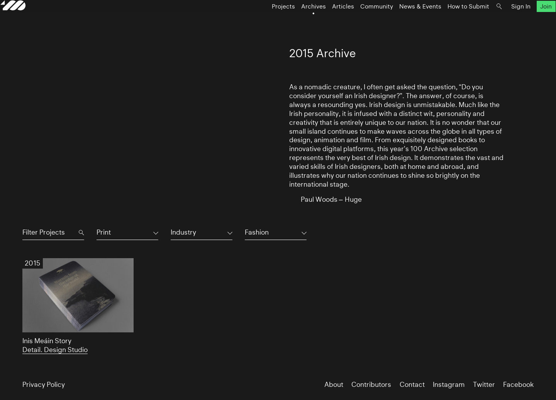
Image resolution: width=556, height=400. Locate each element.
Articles (321, 22)
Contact (412, 384)
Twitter (484, 384)
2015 (33, 263)
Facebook (518, 384)
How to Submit (446, 22)
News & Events (398, 22)
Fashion (257, 232)
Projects (261, 22)
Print (104, 232)
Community (354, 22)
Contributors (371, 384)
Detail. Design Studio (55, 350)
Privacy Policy (43, 384)
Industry (183, 232)
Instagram (449, 384)
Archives (291, 22)
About (333, 384)
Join (524, 22)
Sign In (499, 22)
